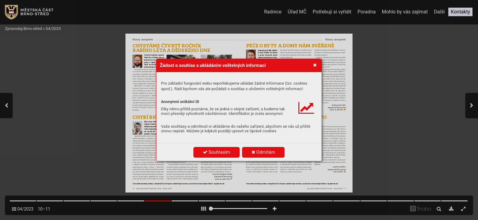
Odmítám (263, 152)
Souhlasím (216, 152)
